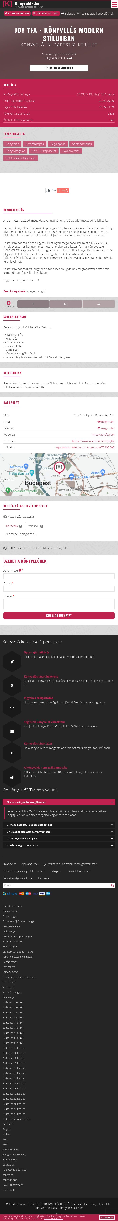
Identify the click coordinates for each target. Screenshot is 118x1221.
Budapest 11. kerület (14, 1053)
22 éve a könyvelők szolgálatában (26, 802)
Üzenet (8, 596)
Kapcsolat (44, 878)
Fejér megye (9, 931)
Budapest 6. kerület (13, 1027)
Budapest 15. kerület (14, 1073)
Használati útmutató (78, 871)
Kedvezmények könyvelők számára (23, 871)
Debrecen (8, 1124)
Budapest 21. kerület (14, 1103)
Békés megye (10, 916)
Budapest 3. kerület (13, 1012)
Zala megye (8, 997)
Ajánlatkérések (30, 864)
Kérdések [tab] (14, 526)
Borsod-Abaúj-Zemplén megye (19, 921)
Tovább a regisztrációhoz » (22, 845)
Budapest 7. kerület (13, 1032)
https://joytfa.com (103, 434)
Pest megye (9, 966)
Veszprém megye (12, 992)
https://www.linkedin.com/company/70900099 (85, 447)
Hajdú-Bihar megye (13, 941)
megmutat (106, 422)
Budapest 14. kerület (14, 1068)
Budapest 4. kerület (13, 1017)
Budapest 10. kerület (14, 1048)
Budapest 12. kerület (14, 1058)
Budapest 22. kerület (14, 1108)
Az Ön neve (12, 570)
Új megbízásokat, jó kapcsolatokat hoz (29, 824)
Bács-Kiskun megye (13, 906)
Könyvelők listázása (48, 13)
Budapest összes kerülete (16, 1119)
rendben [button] (107, 1217)
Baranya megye (11, 911)
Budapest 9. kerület (13, 1043)
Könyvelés (8, 1174)
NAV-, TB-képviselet (13, 1185)
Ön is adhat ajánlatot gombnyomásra (28, 831)
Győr (5, 1144)
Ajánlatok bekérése (18, 13)
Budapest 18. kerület (14, 1088)
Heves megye (10, 946)
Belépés (70, 13)
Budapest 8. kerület (13, 1037)
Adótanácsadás (11, 1149)
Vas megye (8, 987)
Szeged (6, 1129)
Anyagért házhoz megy (14, 1154)
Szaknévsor (9, 864)
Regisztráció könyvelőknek (96, 13)
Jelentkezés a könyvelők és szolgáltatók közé (70, 864)
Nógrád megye (10, 961)
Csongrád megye (11, 926)
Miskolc (7, 1134)
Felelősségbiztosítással (15, 1169)
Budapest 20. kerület (14, 1098)
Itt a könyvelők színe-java (22, 838)
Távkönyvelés (9, 1190)
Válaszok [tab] (35, 526)
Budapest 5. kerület (13, 1022)
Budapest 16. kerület (14, 1078)
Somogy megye (11, 972)
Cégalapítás (9, 1164)
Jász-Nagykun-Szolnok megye (18, 951)
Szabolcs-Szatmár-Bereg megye (19, 977)
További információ (53, 1218)
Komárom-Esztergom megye (17, 956)
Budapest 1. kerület (13, 1002)
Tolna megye (9, 982)
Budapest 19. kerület (14, 1093)
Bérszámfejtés (10, 1159)
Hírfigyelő (55, 871)
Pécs (5, 1139)
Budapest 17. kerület (14, 1083)
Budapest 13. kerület (14, 1063)
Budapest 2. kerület (13, 1007)
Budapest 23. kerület (14, 1114)
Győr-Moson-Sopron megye (17, 936)
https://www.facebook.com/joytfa (93, 441)
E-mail (7, 583)
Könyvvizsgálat (10, 1179)
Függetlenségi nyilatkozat (18, 878)
